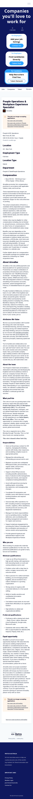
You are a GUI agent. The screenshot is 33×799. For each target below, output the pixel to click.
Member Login (9, 780)
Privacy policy (11, 738)
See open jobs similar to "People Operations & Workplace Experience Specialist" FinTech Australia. (17, 124)
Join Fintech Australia (11, 783)
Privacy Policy (9, 778)
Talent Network (16, 81)
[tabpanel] (16, 477)
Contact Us (16, 46)
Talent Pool (16, 63)
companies (11, 89)
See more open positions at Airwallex (16, 719)
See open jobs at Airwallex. (15, 120)
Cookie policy (20, 738)
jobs (3, 89)
